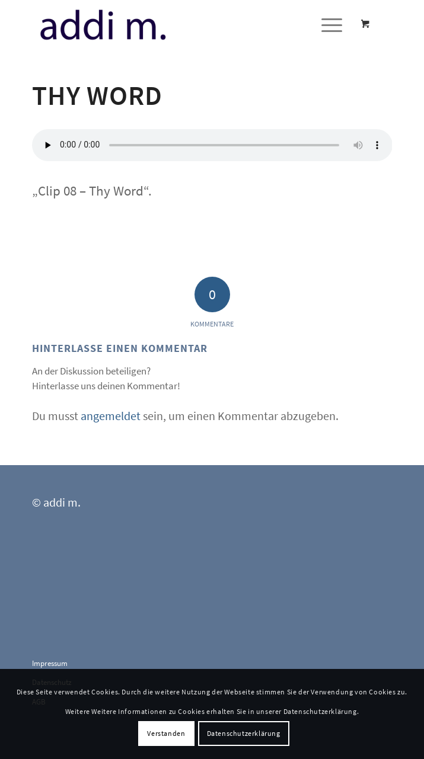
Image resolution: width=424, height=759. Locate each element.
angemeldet (111, 415)
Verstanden (166, 733)
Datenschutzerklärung (243, 733)
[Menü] (326, 24)
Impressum (50, 663)
